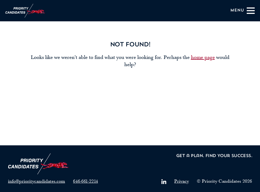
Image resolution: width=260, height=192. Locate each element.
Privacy (181, 181)
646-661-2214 (85, 181)
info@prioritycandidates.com (36, 181)
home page (203, 57)
